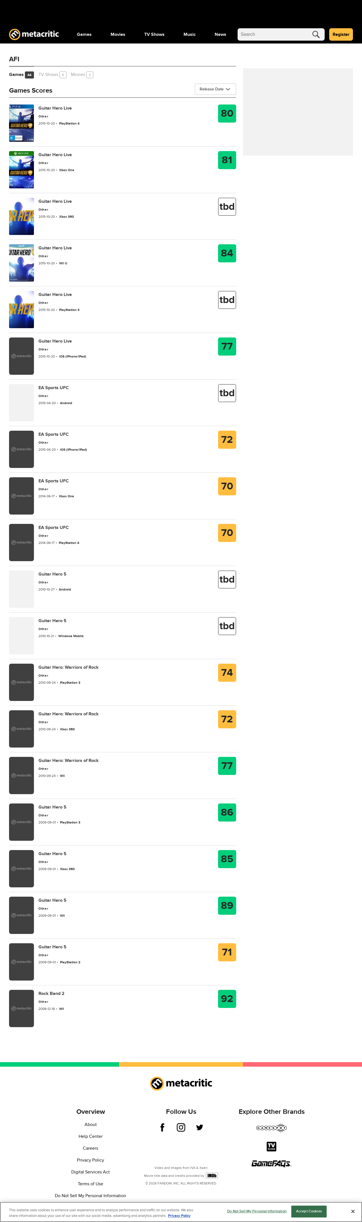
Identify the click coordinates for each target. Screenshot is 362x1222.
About (91, 1124)
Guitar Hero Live (55, 108)
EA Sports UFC (53, 388)
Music (190, 34)
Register (341, 34)
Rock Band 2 (51, 993)
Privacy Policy (90, 1160)
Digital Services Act (90, 1172)
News (220, 34)
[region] (181, 1212)
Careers (90, 1148)
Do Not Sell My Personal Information (90, 1196)
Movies (118, 34)
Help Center (91, 1136)
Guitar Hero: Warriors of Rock (68, 667)
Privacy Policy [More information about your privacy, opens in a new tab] (179, 1216)
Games (84, 34)
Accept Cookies (309, 1211)
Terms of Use (90, 1184)
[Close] (353, 1211)
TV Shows (154, 34)
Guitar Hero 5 (52, 574)
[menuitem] (84, 34)
